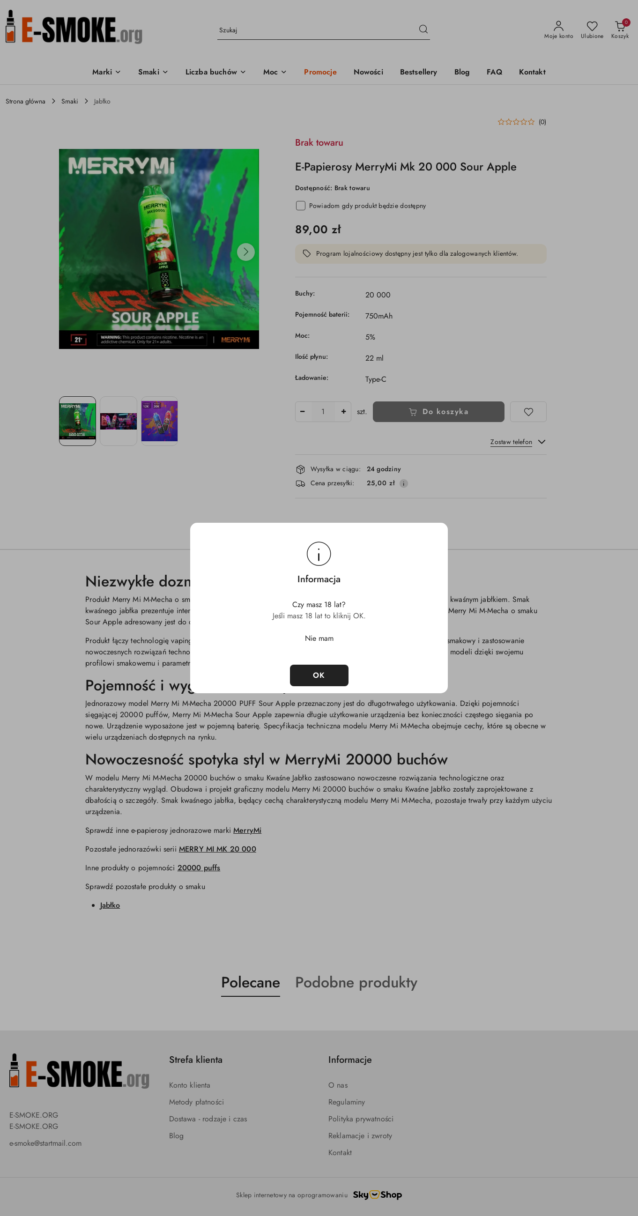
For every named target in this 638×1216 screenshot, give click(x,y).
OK (319, 675)
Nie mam (319, 638)
